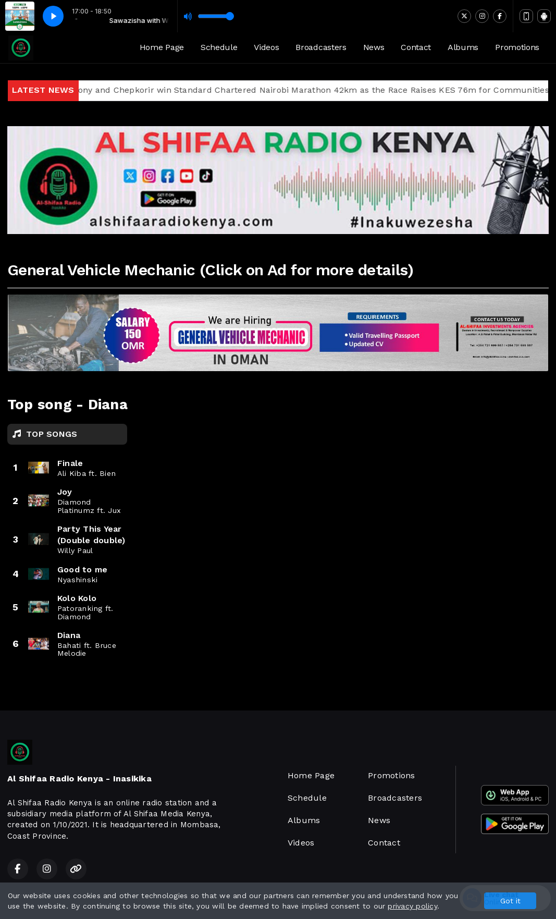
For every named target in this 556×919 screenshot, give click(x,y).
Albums (463, 47)
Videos (266, 47)
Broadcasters (320, 47)
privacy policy (412, 906)
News (374, 47)
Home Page (162, 47)
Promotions (517, 47)
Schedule (219, 47)
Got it (510, 901)
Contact (416, 47)
